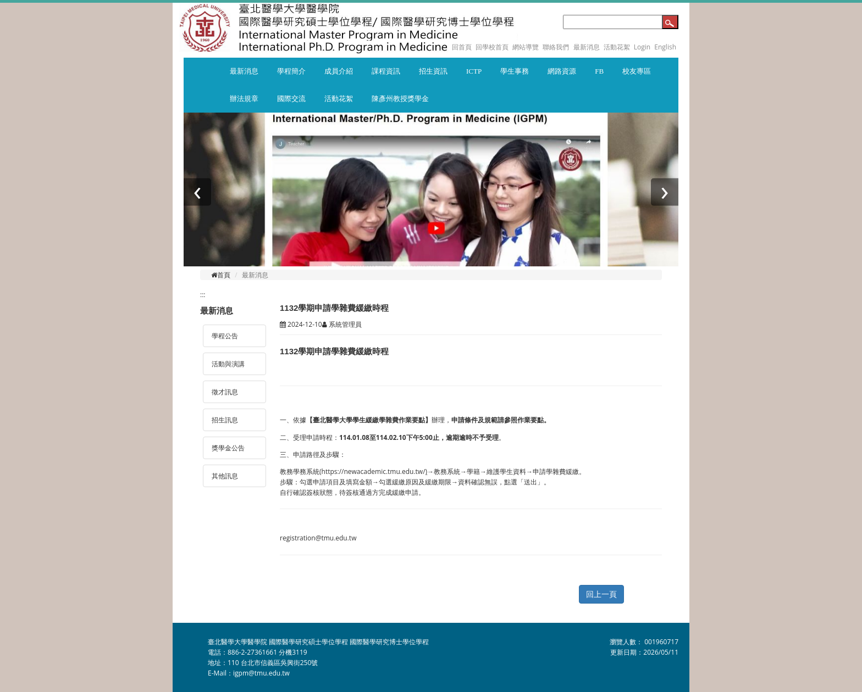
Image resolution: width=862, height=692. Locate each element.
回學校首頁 (493, 47)
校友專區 (636, 71)
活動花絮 (617, 47)
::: (202, 294)
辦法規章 (244, 98)
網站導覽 (525, 47)
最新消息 (586, 47)
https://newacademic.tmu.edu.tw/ (374, 471)
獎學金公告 (228, 448)
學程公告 (225, 336)
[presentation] (197, 192)
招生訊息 (225, 420)
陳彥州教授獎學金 (400, 98)
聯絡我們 (556, 47)
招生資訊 (433, 71)
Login (642, 47)
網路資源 (562, 71)
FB (599, 71)
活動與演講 (228, 364)
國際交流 (291, 98)
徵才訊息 (225, 392)
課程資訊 (386, 71)
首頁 (220, 275)
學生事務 (514, 71)
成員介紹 (338, 71)
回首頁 (462, 47)
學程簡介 (291, 71)
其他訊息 (225, 476)
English (665, 47)
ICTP (474, 71)
